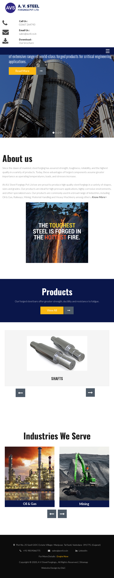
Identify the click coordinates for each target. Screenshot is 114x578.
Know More (99, 197)
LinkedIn (81, 550)
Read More (22, 71)
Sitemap (84, 562)
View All (52, 310)
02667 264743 (27, 24)
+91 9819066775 (30, 550)
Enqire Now (62, 556)
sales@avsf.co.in (27, 33)
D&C (63, 567)
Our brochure (26, 42)
